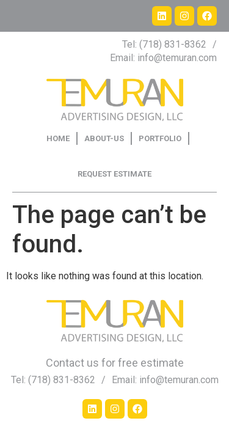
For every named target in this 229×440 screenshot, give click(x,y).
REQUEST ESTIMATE (114, 173)
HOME (58, 138)
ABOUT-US (104, 138)
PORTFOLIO (160, 138)
